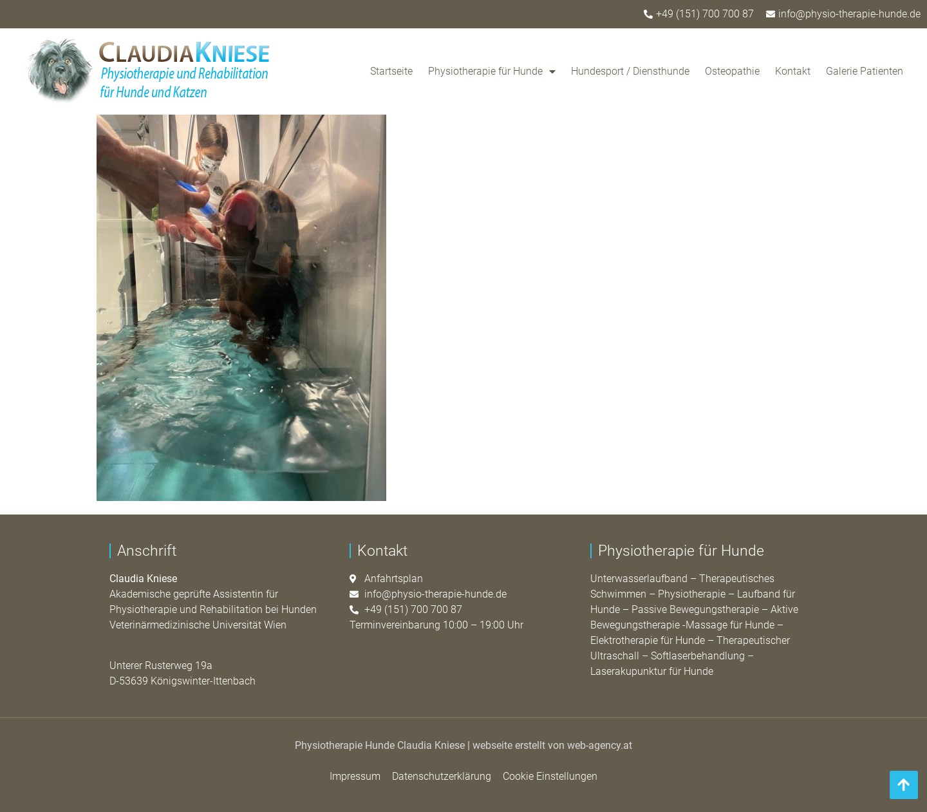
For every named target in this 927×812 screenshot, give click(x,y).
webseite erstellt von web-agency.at (552, 745)
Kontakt (792, 71)
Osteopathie (732, 71)
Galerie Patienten (864, 71)
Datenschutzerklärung (441, 776)
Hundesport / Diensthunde (630, 71)
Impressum (355, 776)
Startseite (391, 71)
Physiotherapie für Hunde (492, 71)
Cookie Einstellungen (550, 776)
